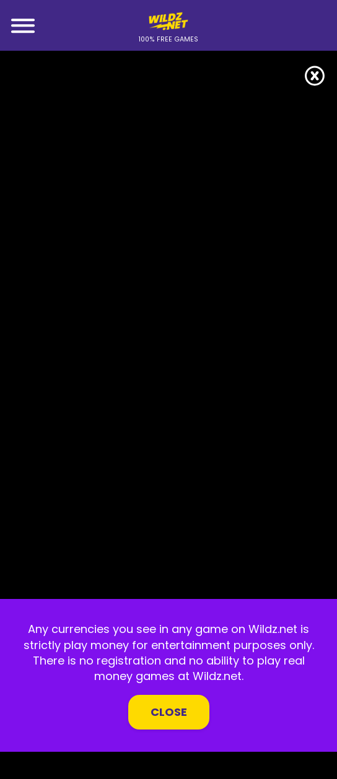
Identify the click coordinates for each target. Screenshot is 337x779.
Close (169, 712)
